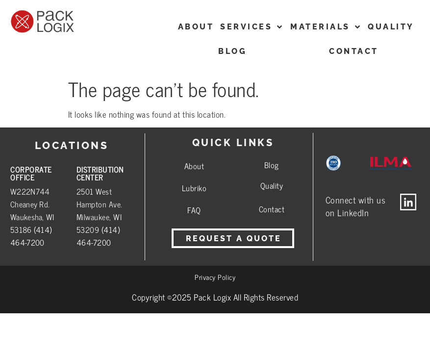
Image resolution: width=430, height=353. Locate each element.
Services (252, 27)
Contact (272, 208)
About (194, 165)
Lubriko (194, 187)
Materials (325, 27)
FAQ (194, 209)
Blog (232, 51)
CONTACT (354, 51)
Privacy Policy (215, 277)
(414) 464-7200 (30, 236)
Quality (391, 26)
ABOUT (196, 26)
